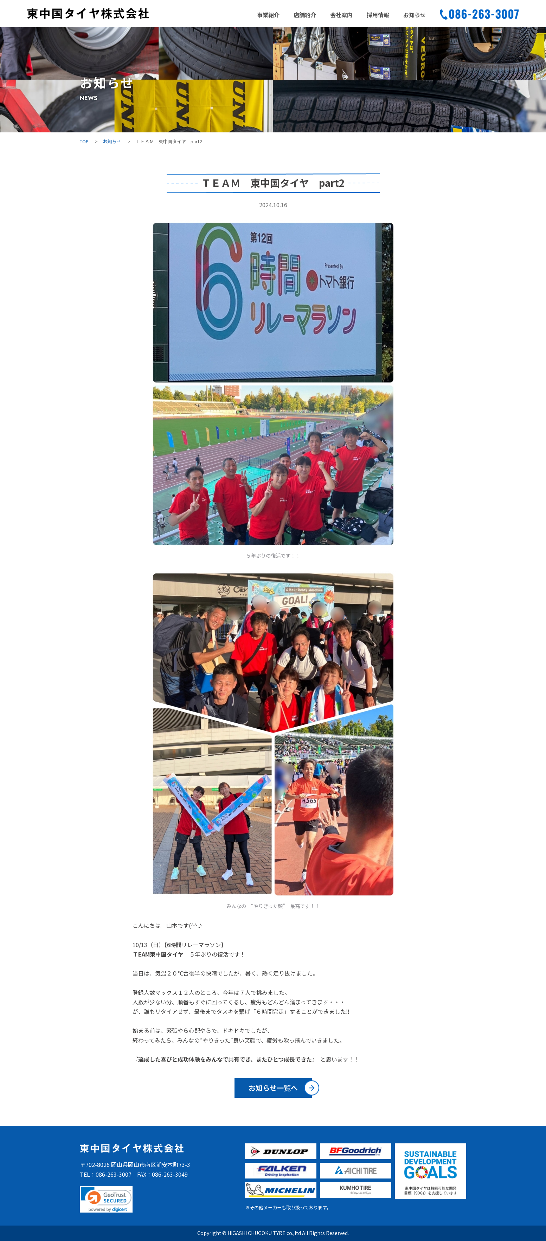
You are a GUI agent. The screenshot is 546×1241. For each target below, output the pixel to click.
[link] (106, 1199)
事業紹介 (268, 15)
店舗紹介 (305, 15)
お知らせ (414, 15)
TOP (84, 141)
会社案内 (341, 15)
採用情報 (378, 15)
